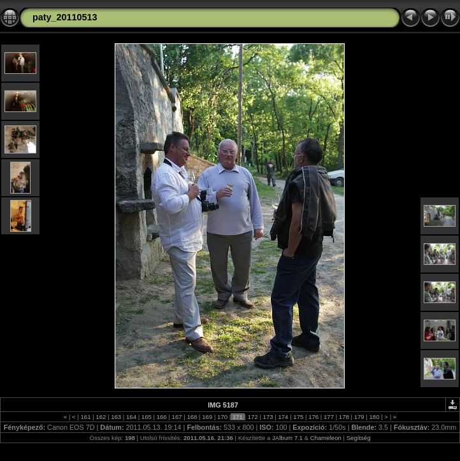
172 (252, 416)
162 (101, 416)
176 (313, 416)
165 (146, 416)
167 (176, 416)
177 (328, 416)
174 (283, 416)
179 (359, 416)
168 (192, 416)
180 (374, 416)
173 (268, 416)
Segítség (359, 437)
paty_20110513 (64, 17)
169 (207, 416)
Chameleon (325, 437)
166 (161, 416)
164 (131, 416)
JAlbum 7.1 (287, 437)
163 (116, 416)
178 (343, 416)
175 (298, 416)
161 (85, 416)
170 (222, 416)
